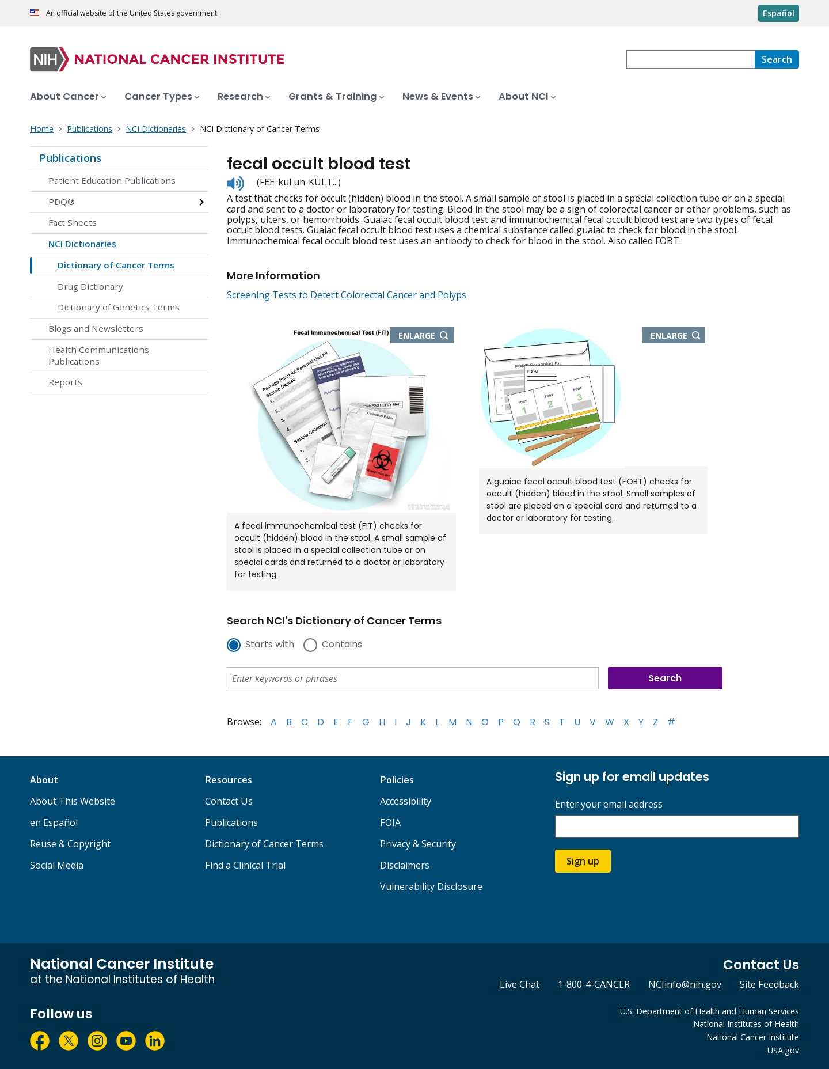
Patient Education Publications (112, 180)
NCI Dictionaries (82, 243)
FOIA (390, 822)
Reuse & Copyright (70, 843)
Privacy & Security (418, 843)
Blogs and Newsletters (95, 328)
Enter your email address (609, 804)
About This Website (72, 801)
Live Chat (519, 984)
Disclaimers (404, 865)
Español (778, 12)
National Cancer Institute (752, 1037)
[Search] (777, 59)
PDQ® (61, 201)
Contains (342, 645)
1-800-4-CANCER (594, 984)
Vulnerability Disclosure (431, 886)
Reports (65, 382)
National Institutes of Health (746, 1023)
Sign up (582, 861)
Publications (70, 158)
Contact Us (229, 801)
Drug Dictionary (90, 286)
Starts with (269, 645)
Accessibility (405, 801)
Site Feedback (769, 984)
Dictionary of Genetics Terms (119, 307)
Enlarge (426, 336)
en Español (54, 822)
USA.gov (783, 1050)
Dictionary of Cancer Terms (116, 265)
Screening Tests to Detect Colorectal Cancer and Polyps (346, 295)
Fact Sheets (72, 222)
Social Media (56, 865)
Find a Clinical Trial (245, 865)
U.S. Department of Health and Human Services (709, 1011)
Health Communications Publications (98, 355)
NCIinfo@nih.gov (684, 984)
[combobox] (690, 59)
